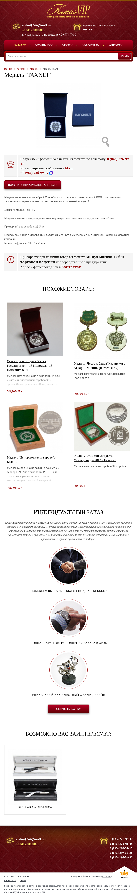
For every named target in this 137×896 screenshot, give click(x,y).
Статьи (23, 880)
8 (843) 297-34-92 (121, 857)
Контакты (116, 45)
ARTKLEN (106, 876)
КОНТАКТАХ (67, 35)
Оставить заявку (68, 709)
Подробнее (13, 391)
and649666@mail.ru (36, 25)
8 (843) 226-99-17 (121, 839)
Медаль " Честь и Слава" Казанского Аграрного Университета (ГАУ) (99, 365)
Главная (8, 68)
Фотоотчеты (90, 45)
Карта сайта (10, 880)
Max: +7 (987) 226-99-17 (46, 170)
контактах (90, 29)
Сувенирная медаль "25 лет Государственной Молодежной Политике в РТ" (29, 365)
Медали (34, 68)
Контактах (71, 266)
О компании (44, 45)
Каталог (20, 45)
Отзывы (67, 45)
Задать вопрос (32, 29)
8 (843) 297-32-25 (121, 852)
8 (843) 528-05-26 (121, 843)
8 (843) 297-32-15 (121, 848)
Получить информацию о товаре (32, 184)
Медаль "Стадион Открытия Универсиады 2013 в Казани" (95, 458)
